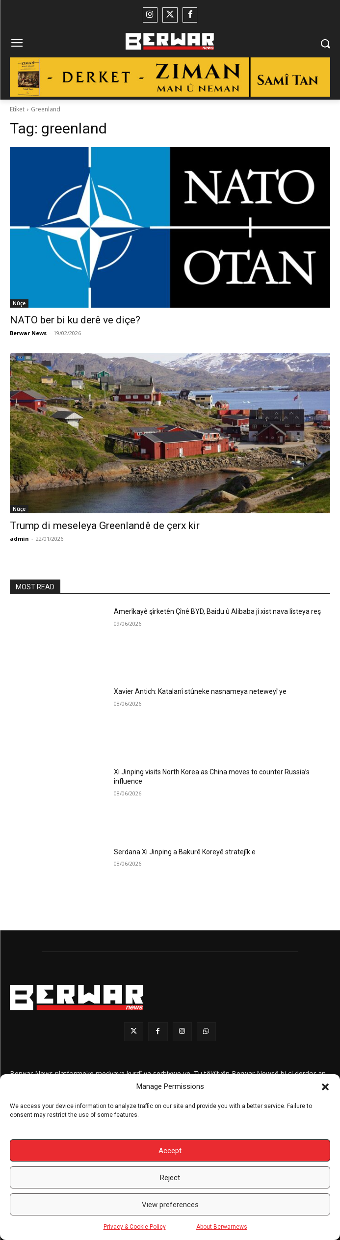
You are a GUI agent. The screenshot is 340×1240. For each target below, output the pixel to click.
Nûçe (19, 303)
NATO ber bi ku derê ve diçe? (75, 320)
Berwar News (28, 333)
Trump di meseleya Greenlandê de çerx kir (105, 525)
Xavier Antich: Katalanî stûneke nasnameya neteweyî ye (200, 691)
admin (19, 538)
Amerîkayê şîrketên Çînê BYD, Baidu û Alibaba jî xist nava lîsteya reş (217, 611)
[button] (325, 1087)
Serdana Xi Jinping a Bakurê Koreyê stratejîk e (185, 852)
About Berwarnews (221, 1226)
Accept (170, 1150)
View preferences (170, 1204)
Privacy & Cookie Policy (135, 1226)
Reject (170, 1177)
